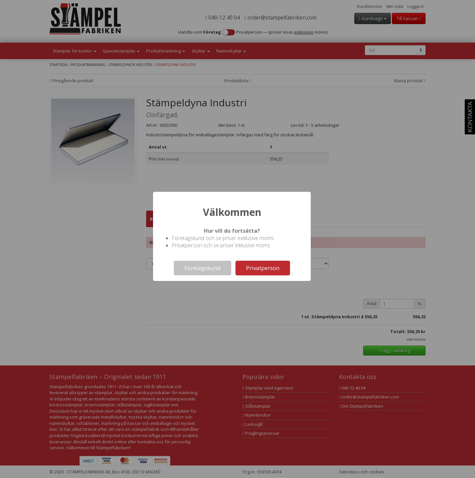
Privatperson (262, 268)
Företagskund (202, 268)
